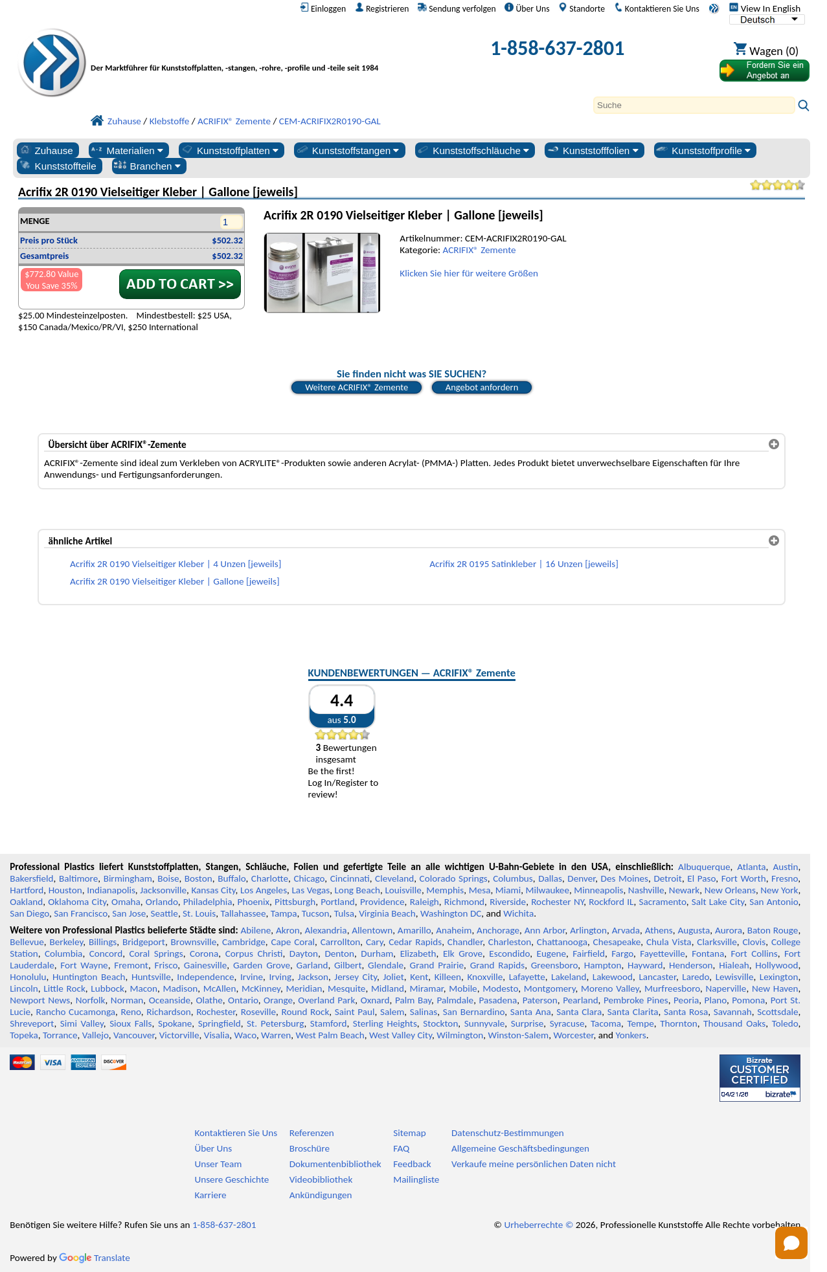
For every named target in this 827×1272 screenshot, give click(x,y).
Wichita (518, 913)
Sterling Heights (385, 1023)
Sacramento (662, 902)
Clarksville (717, 942)
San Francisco (81, 913)
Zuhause (45, 150)
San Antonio (773, 902)
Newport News (40, 1000)
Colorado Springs (454, 878)
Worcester (573, 1035)
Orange (278, 1000)
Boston (198, 878)
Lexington (779, 977)
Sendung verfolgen (457, 8)
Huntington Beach (89, 977)
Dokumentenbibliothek (335, 1164)
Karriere (210, 1195)
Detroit (667, 878)
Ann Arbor (545, 930)
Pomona (748, 1000)
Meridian (304, 988)
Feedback (412, 1164)
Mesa (480, 890)
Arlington (588, 930)
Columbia (63, 953)
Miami (508, 890)
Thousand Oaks (734, 1023)
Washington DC (450, 913)
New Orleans (730, 890)
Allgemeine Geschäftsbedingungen (520, 1148)
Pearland (580, 1000)
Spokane (175, 1023)
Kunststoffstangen (347, 150)
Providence (382, 902)
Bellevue (27, 942)
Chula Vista (669, 942)
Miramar (427, 988)
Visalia (217, 1035)
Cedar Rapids (415, 942)
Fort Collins (754, 953)
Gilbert (347, 965)
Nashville (646, 890)
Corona (204, 953)
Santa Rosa (686, 1012)
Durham (377, 953)
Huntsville (151, 977)
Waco (245, 1035)
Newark (684, 890)
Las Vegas (310, 890)
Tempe (641, 1023)
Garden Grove (261, 965)
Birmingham (128, 878)
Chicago (308, 878)
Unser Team (218, 1164)
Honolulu (28, 977)
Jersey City (355, 977)
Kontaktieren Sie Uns (656, 8)
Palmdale (454, 1000)
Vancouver (134, 1035)
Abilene (256, 930)
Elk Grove (462, 953)
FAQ (401, 1148)
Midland (387, 988)
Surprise (527, 1023)
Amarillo (414, 930)
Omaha (126, 902)
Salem (392, 1012)
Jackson (313, 977)
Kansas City (213, 890)
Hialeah (734, 965)
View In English (764, 8)
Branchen (147, 166)
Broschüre (309, 1148)
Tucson (316, 913)
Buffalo (231, 878)
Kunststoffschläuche (472, 150)
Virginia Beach (387, 913)
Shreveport (32, 1023)
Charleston (509, 942)
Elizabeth (418, 953)
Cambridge (244, 942)
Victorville (179, 1035)
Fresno (784, 878)
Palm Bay (413, 1000)
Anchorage (498, 930)
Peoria (686, 1000)
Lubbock (107, 988)
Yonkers (630, 1035)
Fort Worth (743, 878)
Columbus (513, 878)
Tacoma (606, 1023)
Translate (94, 1258)
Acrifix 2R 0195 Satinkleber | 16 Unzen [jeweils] (523, 564)
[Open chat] (791, 1243)
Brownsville (194, 942)
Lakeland (568, 977)
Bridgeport (143, 942)
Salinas (423, 1012)
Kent (419, 977)
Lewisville (735, 977)
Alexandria (325, 930)
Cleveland (394, 878)
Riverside (508, 902)
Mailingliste (416, 1179)
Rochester (215, 1012)
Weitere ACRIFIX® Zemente (356, 387)
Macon (144, 988)
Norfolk (91, 1000)
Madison (180, 988)
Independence (205, 977)
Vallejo (95, 1035)
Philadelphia (207, 902)
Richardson (168, 1012)
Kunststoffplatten (229, 150)
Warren (276, 1035)
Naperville (725, 988)
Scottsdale (777, 1012)
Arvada (626, 930)
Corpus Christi (254, 953)
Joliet (393, 977)
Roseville (258, 1012)
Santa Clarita (633, 1012)
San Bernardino (474, 1012)
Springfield (219, 1023)
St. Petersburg (275, 1023)
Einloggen (323, 8)
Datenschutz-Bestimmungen (507, 1133)
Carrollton (341, 942)
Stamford (328, 1023)
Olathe (209, 1000)
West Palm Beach (330, 1035)
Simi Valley (82, 1023)
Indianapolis (111, 890)
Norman (127, 1000)
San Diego (29, 913)
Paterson (540, 1000)
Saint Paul (355, 1012)
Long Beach (357, 890)
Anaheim (453, 930)
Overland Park (326, 1000)
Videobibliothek (321, 1179)
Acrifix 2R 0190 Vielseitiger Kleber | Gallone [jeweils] (175, 581)
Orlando (162, 902)
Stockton (440, 1023)
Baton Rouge (773, 930)
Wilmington (459, 1035)
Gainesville (205, 965)
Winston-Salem (518, 1035)
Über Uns (526, 8)
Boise (168, 878)
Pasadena (498, 1000)
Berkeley (67, 942)
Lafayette (527, 977)
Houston (65, 890)
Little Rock (64, 988)
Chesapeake (617, 942)
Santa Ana (530, 1012)
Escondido (509, 953)
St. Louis (199, 913)
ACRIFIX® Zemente (479, 250)
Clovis (753, 942)
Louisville (403, 890)
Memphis (445, 890)
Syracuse (567, 1023)
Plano (716, 1000)
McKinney (261, 988)
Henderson (691, 965)
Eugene (551, 953)
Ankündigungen (320, 1195)
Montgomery (550, 988)
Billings (103, 942)
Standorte (581, 8)
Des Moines (624, 878)
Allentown (372, 930)
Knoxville (485, 977)
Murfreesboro (672, 988)
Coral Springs (156, 953)
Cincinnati (350, 878)
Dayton (303, 953)
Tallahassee (243, 913)
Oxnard (375, 1000)
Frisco (166, 965)
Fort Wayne (84, 965)
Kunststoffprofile (703, 150)
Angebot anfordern (482, 387)
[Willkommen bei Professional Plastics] (243, 51)
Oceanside (169, 1000)
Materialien (126, 150)
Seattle (164, 913)
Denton (339, 953)
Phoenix (253, 902)
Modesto (500, 988)
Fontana (708, 953)
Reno (131, 1012)
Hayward (645, 965)
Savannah (733, 1012)
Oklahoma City (77, 902)
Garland (312, 965)
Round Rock (306, 1012)
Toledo (785, 1023)
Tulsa (344, 913)
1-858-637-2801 (557, 48)
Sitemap (409, 1133)
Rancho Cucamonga (76, 1012)
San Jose (129, 913)
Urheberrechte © (538, 1225)
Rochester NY (557, 902)
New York (779, 890)
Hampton (603, 965)
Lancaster (657, 977)
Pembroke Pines (636, 1000)
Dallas (550, 878)
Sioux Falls (130, 1023)
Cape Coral (293, 942)
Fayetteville (662, 953)
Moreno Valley (610, 988)
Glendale (385, 965)
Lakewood (613, 977)
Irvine (251, 977)
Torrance (60, 1035)
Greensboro (554, 965)
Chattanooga (562, 942)
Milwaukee (547, 890)
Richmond (464, 902)
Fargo (622, 953)
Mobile (463, 988)
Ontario (243, 1000)
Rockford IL (611, 902)
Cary (374, 942)
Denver (581, 878)
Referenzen (311, 1133)
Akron (288, 930)
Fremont (131, 965)
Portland (338, 902)
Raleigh (424, 902)
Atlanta (751, 867)
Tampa (284, 913)
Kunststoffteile (57, 166)
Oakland (26, 902)
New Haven (775, 988)
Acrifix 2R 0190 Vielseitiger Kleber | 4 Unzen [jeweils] (175, 564)
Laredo (695, 977)
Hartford (26, 890)
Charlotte (269, 878)
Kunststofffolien (592, 150)
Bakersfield (31, 878)
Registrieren (382, 8)
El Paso (701, 878)
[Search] (694, 105)
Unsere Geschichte (231, 1179)
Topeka (24, 1035)
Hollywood (776, 965)
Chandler (464, 942)
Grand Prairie (437, 965)
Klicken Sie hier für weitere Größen (469, 273)
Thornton (678, 1023)
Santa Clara (579, 1012)
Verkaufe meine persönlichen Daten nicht (533, 1164)
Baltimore (78, 878)
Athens (659, 930)
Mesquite (346, 988)
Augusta (693, 930)
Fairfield (588, 953)
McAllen (219, 988)
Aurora (728, 930)
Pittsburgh (295, 902)
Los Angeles (263, 890)
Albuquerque (704, 867)
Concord (105, 953)
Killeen (448, 977)
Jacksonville (163, 890)
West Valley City (400, 1035)
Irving (280, 977)
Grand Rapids (497, 965)
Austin (785, 867)
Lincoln (24, 988)
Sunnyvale (484, 1023)
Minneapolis (598, 890)
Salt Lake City (718, 902)
